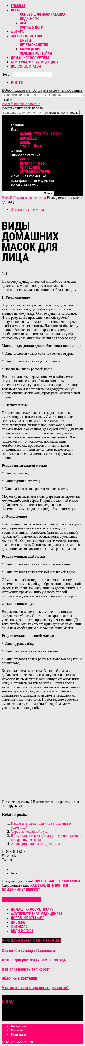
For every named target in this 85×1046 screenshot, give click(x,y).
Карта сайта (20, 1026)
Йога (15, 10)
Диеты (25, 40)
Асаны (25, 23)
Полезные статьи (26, 66)
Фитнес (17, 32)
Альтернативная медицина (35, 62)
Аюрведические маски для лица (35, 844)
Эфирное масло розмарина (56, 881)
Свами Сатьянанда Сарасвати (28, 950)
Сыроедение (30, 49)
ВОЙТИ (17, 82)
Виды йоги (29, 19)
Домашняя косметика (30, 58)
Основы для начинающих (42, 14)
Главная (18, 6)
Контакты (18, 1034)
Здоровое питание (27, 36)
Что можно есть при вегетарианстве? (35, 987)
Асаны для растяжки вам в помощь (34, 959)
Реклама (17, 1030)
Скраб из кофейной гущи (30, 831)
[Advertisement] (42, 756)
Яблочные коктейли (19, 978)
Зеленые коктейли (36, 53)
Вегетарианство (34, 45)
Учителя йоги (31, 27)
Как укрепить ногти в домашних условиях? (35, 887)
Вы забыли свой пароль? (21, 104)
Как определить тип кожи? (26, 969)
